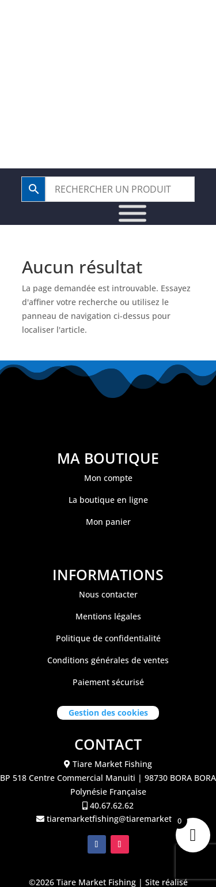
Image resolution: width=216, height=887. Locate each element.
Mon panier (108, 521)
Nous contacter (108, 594)
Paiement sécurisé (108, 681)
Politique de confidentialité (108, 638)
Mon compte (108, 477)
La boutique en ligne (108, 499)
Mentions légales (108, 616)
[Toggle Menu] (132, 213)
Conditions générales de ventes (108, 660)
